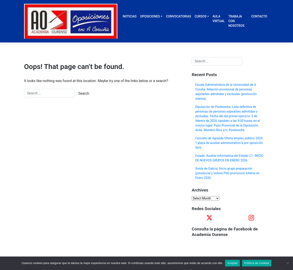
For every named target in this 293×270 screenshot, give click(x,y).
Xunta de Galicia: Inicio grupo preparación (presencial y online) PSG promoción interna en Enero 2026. (227, 173)
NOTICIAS (130, 16)
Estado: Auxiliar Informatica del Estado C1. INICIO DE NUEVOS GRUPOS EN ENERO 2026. (229, 158)
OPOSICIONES (150, 16)
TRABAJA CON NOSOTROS (236, 21)
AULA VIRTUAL (218, 19)
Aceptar (232, 263)
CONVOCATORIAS (178, 16)
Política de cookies (256, 263)
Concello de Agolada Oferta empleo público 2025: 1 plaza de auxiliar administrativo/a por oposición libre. (229, 142)
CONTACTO (259, 16)
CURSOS (201, 16)
